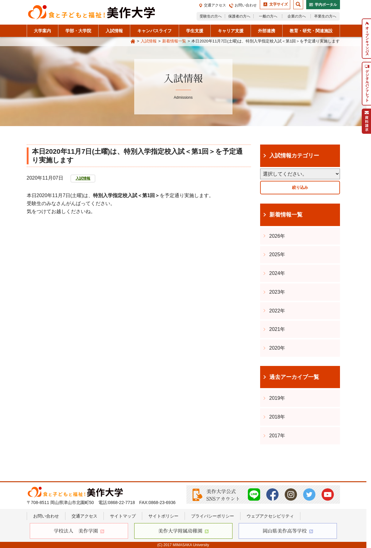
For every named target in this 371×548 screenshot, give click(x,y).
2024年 (277, 273)
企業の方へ (296, 16)
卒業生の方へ (325, 16)
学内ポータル (326, 4)
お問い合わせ (246, 5)
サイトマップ (123, 516)
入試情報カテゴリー (294, 156)
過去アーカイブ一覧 (294, 377)
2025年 (277, 254)
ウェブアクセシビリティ (270, 516)
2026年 (277, 236)
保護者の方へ (239, 16)
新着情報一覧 (174, 41)
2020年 (277, 348)
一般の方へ (268, 16)
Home (132, 41)
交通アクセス (215, 5)
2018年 (277, 416)
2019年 (277, 398)
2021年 (277, 329)
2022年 (277, 310)
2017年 (277, 435)
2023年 (277, 292)
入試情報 (149, 41)
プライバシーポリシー (212, 516)
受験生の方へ (211, 16)
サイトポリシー (163, 516)
